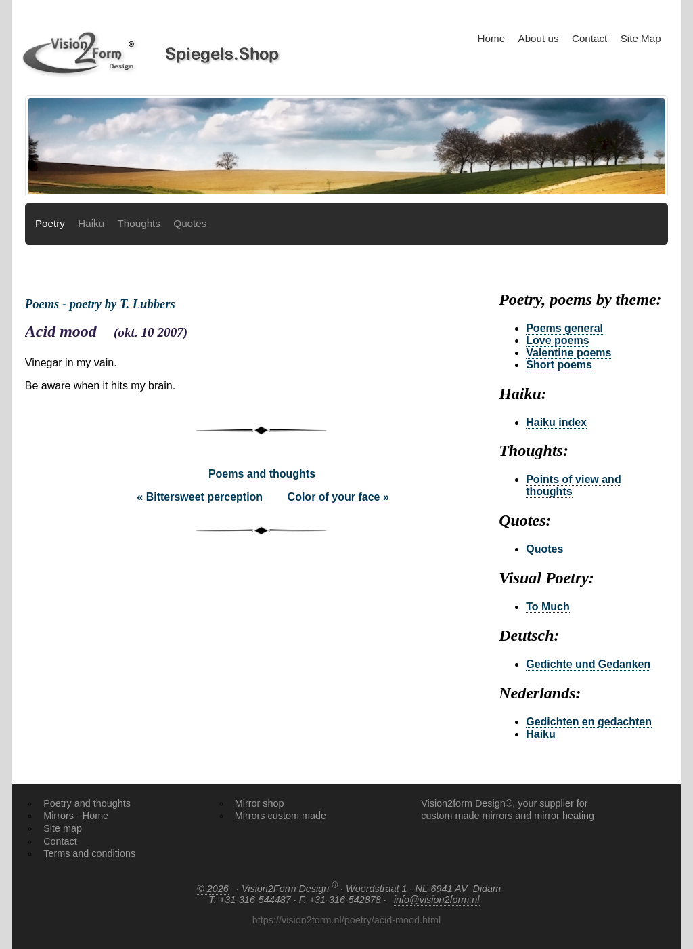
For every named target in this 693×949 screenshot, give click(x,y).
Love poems (557, 340)
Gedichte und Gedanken (588, 664)
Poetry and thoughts (87, 803)
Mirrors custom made (280, 815)
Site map (62, 828)
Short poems (559, 365)
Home (492, 38)
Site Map (641, 38)
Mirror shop (259, 803)
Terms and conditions (89, 853)
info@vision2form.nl (437, 899)
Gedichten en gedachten (589, 721)
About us (538, 38)
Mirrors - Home (75, 815)
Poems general (564, 328)
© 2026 (213, 888)
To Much (548, 606)
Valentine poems (568, 352)
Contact (589, 38)
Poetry (50, 223)
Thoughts (139, 223)
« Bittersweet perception (200, 497)
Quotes (189, 223)
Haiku (91, 223)
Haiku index (556, 422)
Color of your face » (338, 497)
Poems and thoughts (261, 474)
